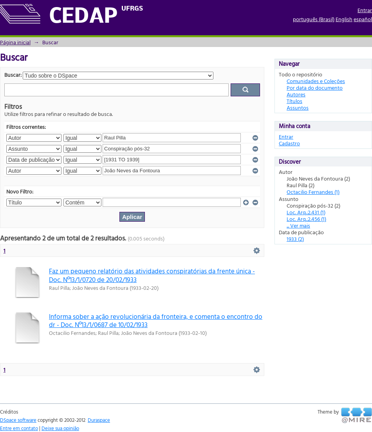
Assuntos (298, 107)
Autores (296, 94)
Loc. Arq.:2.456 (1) (306, 219)
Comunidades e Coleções (316, 81)
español (363, 19)
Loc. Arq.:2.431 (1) (306, 212)
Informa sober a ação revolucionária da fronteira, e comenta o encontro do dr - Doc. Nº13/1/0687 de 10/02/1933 (155, 320)
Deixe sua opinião (60, 428)
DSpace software (18, 420)
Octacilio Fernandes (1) (313, 192)
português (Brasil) (313, 19)
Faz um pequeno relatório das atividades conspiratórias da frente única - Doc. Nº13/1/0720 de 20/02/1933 (152, 275)
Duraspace (99, 420)
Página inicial (15, 42)
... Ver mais (298, 225)
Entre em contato (19, 428)
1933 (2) (295, 239)
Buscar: (13, 74)
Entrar (365, 10)
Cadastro (289, 143)
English (344, 19)
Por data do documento (315, 87)
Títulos (294, 101)
